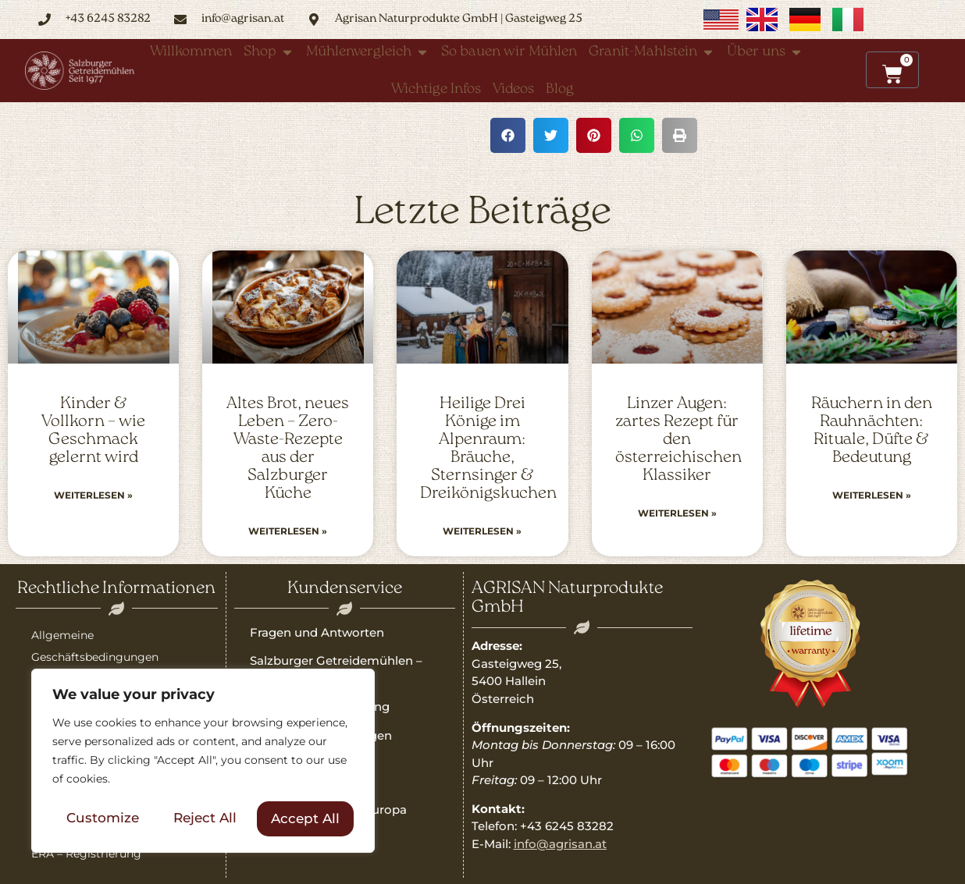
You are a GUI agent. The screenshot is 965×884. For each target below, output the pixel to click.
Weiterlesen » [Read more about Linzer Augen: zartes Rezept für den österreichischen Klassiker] (677, 513)
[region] (203, 761)
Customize (102, 818)
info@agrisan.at (560, 843)
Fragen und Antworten (317, 632)
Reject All (205, 818)
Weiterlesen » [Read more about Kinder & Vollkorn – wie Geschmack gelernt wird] (93, 495)
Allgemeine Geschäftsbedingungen (94, 646)
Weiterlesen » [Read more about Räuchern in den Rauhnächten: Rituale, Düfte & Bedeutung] (871, 495)
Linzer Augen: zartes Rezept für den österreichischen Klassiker (678, 440)
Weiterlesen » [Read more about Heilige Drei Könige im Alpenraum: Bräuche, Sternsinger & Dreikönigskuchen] (482, 531)
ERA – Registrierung (86, 854)
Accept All (305, 818)
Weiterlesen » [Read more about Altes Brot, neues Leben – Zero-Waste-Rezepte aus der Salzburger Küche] (287, 531)
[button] (507, 135)
